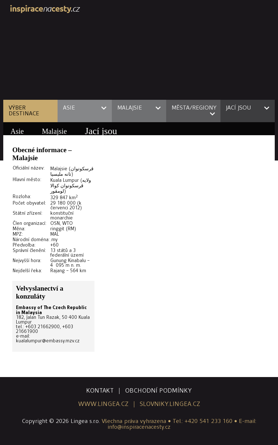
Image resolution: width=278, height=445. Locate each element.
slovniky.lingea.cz (170, 404)
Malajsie (54, 131)
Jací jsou (101, 131)
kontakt (100, 391)
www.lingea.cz (103, 404)
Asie (17, 131)
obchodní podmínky (158, 391)
